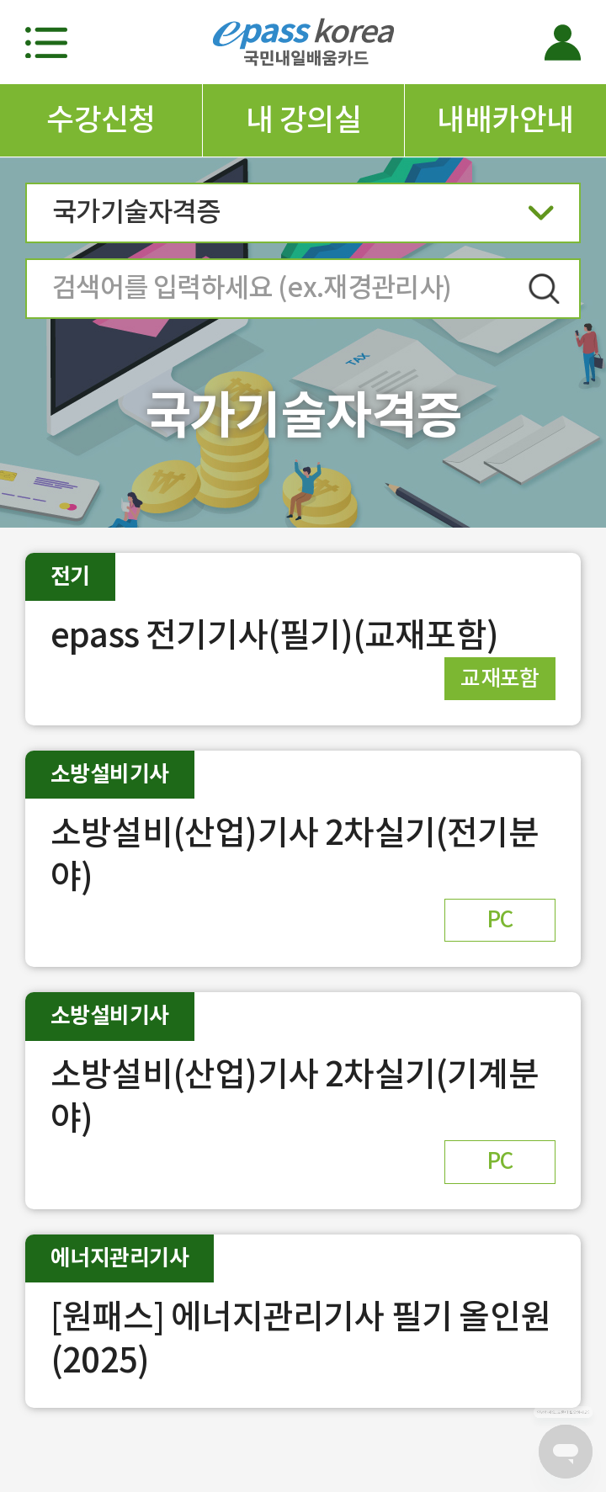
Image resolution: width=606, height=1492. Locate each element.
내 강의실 (303, 119)
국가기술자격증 (303, 217)
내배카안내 (505, 119)
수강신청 (101, 119)
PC (499, 919)
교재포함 (500, 678)
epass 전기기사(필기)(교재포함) (274, 634)
